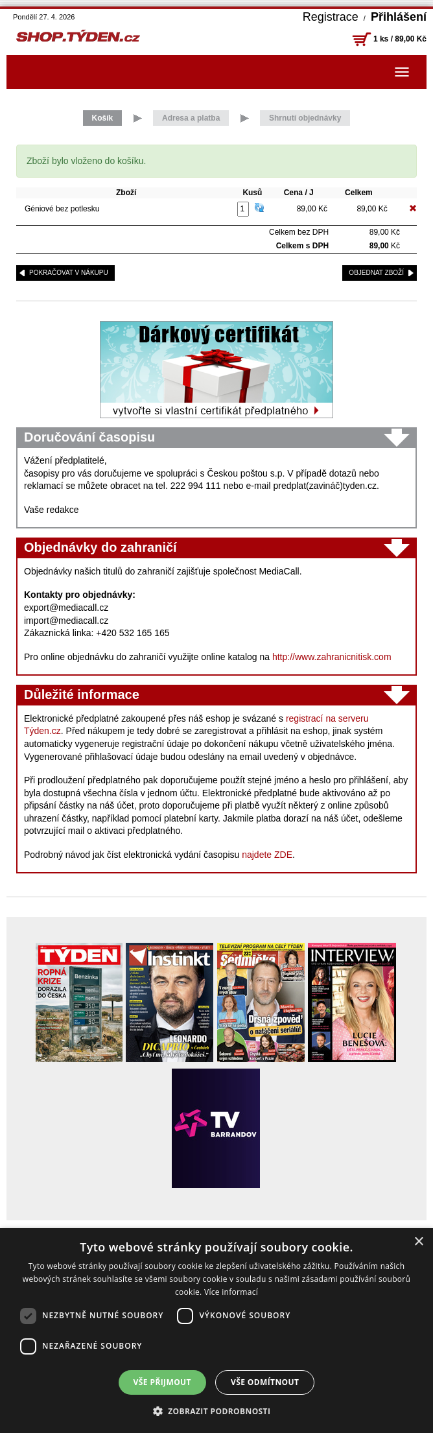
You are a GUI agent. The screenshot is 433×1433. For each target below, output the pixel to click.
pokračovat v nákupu (68, 272)
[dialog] (216, 1330)
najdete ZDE (267, 854)
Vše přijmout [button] (162, 1382)
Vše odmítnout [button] (265, 1382)
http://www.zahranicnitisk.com (332, 657)
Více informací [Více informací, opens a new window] (231, 1291)
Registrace (330, 16)
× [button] (418, 1242)
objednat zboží (376, 272)
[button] (217, 1410)
